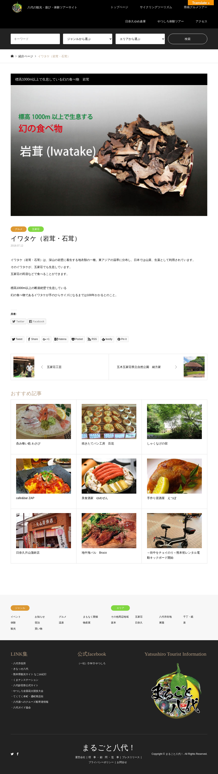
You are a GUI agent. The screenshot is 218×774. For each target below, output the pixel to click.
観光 (13, 628)
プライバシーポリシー (101, 762)
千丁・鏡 (188, 616)
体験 (13, 622)
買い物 (38, 628)
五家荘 (36, 229)
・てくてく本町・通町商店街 (27, 696)
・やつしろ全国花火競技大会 (27, 691)
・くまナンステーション (24, 679)
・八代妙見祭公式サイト (24, 685)
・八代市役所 (18, 663)
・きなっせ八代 (19, 668)
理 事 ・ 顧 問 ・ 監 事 (103, 757)
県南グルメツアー (195, 7)
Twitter (12, 753)
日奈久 (139, 622)
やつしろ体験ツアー (170, 21)
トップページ (119, 7)
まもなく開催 (90, 616)
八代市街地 (165, 616)
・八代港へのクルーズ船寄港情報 (29, 701)
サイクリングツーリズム (156, 7)
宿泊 (37, 622)
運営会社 (80, 757)
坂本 (113, 622)
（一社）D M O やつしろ (91, 663)
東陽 (161, 622)
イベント (16, 616)
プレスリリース (131, 757)
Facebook (17, 753)
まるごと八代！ (109, 747)
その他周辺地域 (120, 616)
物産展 (86, 622)
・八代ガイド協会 (21, 707)
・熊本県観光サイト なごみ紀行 (28, 674)
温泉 (61, 622)
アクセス (201, 21)
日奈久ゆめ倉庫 (135, 21)
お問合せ (122, 762)
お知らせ (40, 616)
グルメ (18, 229)
